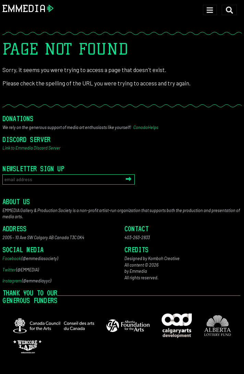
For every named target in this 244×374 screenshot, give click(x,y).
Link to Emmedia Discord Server (31, 148)
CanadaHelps (145, 127)
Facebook (11, 258)
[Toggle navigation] (210, 10)
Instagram (11, 280)
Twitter (8, 269)
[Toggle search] (229, 10)
